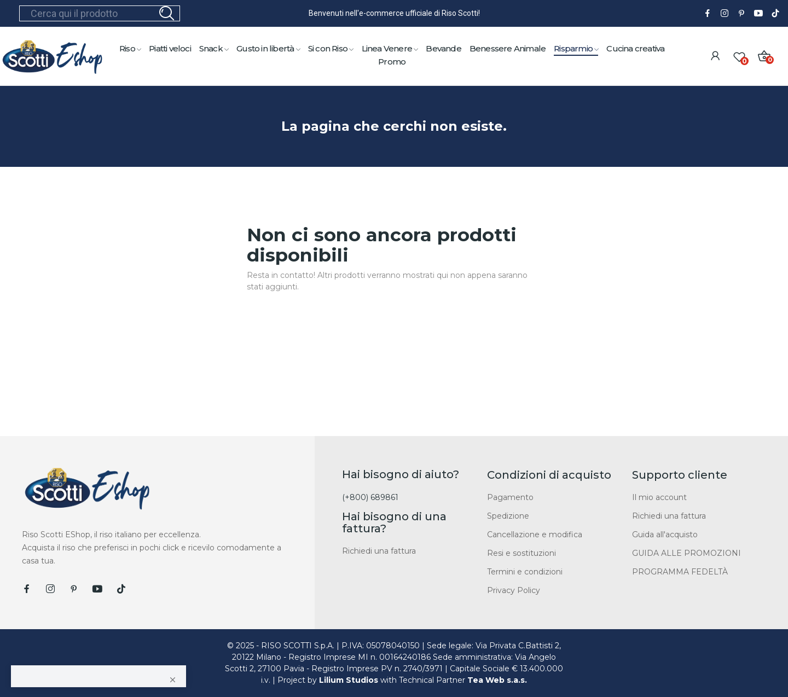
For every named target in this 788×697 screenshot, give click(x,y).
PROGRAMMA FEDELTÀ (680, 572)
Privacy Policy (513, 590)
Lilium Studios (348, 680)
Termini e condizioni (525, 572)
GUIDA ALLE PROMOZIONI (686, 553)
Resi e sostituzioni (521, 553)
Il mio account (659, 497)
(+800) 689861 (370, 497)
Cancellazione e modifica (534, 534)
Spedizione (508, 516)
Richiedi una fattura (379, 551)
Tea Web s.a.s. (497, 680)
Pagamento (510, 497)
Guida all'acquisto (665, 534)
